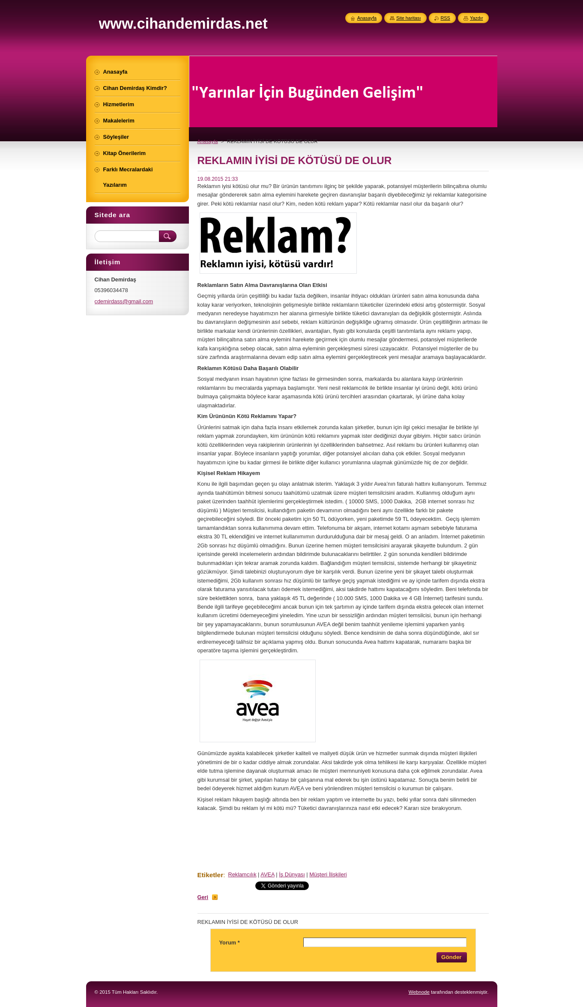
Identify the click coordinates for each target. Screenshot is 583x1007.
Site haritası (408, 18)
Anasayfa (207, 141)
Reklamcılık (242, 874)
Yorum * (229, 942)
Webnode (419, 992)
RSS (445, 18)
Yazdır (476, 18)
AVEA (267, 874)
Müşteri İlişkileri (328, 874)
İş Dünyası (292, 874)
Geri (203, 897)
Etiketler (210, 875)
